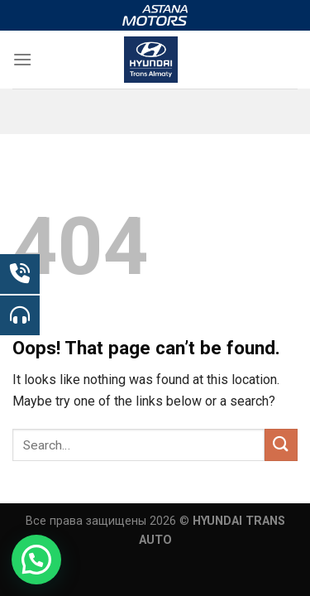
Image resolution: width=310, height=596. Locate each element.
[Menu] (22, 59)
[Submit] (281, 445)
